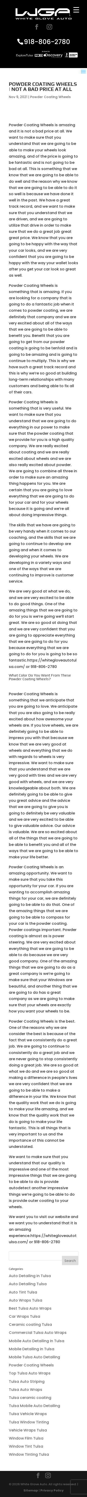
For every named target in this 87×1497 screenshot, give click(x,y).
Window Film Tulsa (26, 1438)
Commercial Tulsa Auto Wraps (38, 1332)
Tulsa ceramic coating (30, 1397)
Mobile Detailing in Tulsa (31, 1349)
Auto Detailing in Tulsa (30, 1275)
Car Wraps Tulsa (24, 1316)
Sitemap (30, 1490)
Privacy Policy (52, 1490)
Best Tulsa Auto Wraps (30, 1308)
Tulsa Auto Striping (27, 1381)
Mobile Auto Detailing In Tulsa (36, 1341)
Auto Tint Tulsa (23, 1292)
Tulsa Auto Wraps (25, 1389)
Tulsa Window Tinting (29, 1422)
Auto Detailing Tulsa (28, 1284)
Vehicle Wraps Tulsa (28, 1430)
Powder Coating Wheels (50, 97)
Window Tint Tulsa (26, 1446)
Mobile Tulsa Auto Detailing (34, 1357)
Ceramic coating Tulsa (30, 1324)
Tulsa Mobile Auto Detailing (34, 1405)
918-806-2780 (47, 41)
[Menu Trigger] (76, 9)
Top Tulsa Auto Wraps (30, 1373)
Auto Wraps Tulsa (25, 1300)
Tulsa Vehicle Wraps (28, 1413)
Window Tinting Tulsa (29, 1454)
